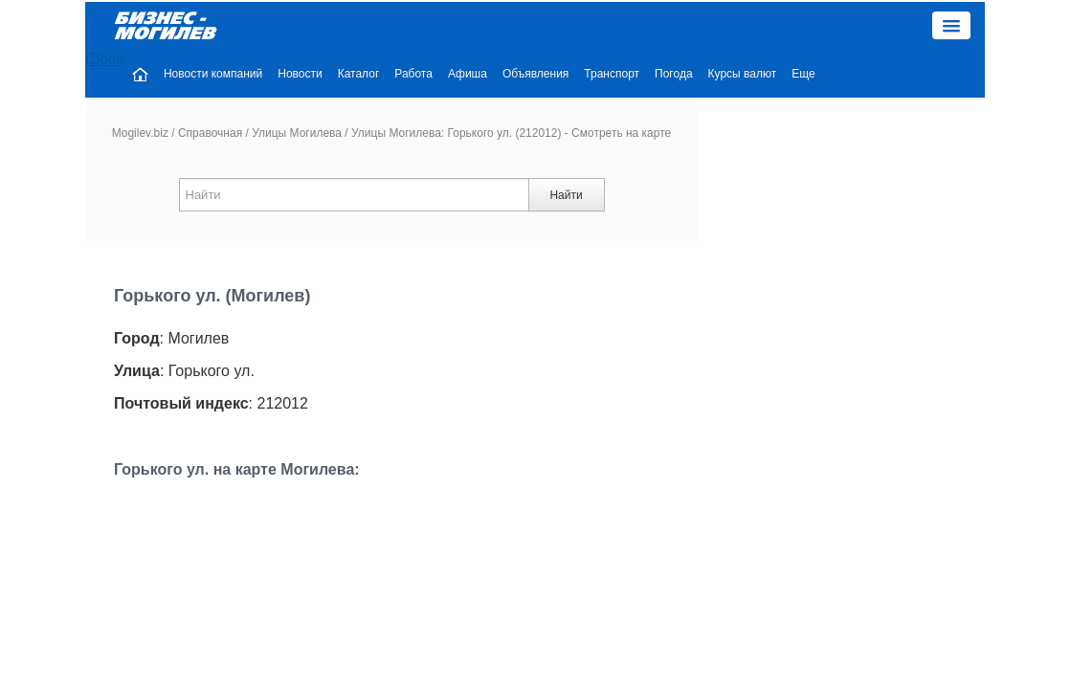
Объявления (649, 26)
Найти (565, 147)
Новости (413, 26)
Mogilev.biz (140, 85)
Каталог (473, 26)
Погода (788, 26)
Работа (527, 26)
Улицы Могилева (297, 85)
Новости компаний (327, 26)
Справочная (210, 85)
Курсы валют (856, 26)
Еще (916, 26)
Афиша (581, 26)
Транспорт (725, 26)
